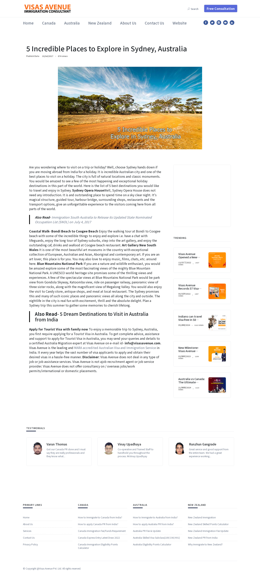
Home (28, 22)
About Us (128, 22)
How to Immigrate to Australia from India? (155, 553)
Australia (72, 22)
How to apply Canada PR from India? (98, 563)
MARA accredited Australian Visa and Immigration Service (115, 347)
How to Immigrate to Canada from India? (100, 556)
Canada (49, 22)
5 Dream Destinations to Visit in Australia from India (91, 316)
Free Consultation (221, 8)
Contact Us (154, 22)
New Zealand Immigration (202, 553)
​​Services (27, 567)
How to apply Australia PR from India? (153, 560)
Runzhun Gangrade (202, 467)
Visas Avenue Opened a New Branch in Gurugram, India (192, 369)
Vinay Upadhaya (129, 467)
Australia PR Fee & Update (147, 567)
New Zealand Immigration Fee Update (208, 567)
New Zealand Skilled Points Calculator (208, 560)
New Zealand (100, 22)
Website (180, 22)
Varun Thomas (57, 467)
